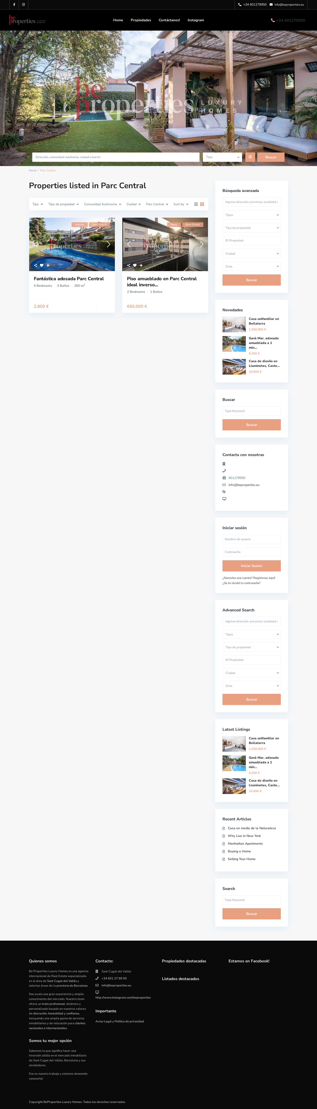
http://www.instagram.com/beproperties (123, 998)
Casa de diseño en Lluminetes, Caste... (264, 363)
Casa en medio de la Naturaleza (252, 828)
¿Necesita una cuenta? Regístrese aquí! (248, 578)
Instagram (196, 20)
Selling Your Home (242, 859)
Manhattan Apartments (245, 843)
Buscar (251, 280)
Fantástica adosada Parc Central (69, 278)
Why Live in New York (244, 836)
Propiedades (141, 20)
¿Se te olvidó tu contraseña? (241, 583)
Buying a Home (239, 851)
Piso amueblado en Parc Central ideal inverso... (162, 282)
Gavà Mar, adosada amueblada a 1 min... (264, 343)
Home (118, 20)
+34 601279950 (290, 20)
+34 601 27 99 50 (114, 978)
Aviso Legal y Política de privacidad (119, 1021)
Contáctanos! (169, 20)
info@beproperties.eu (244, 485)
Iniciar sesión (251, 565)
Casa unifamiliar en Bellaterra (264, 321)
